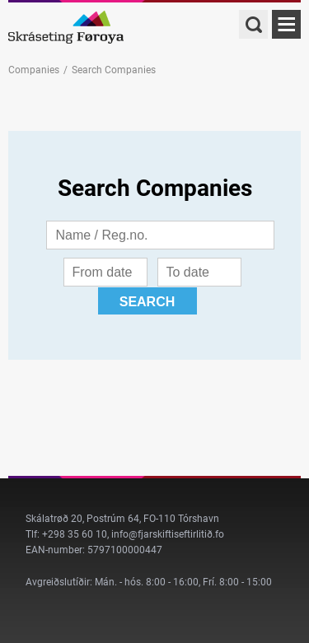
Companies (33, 70)
